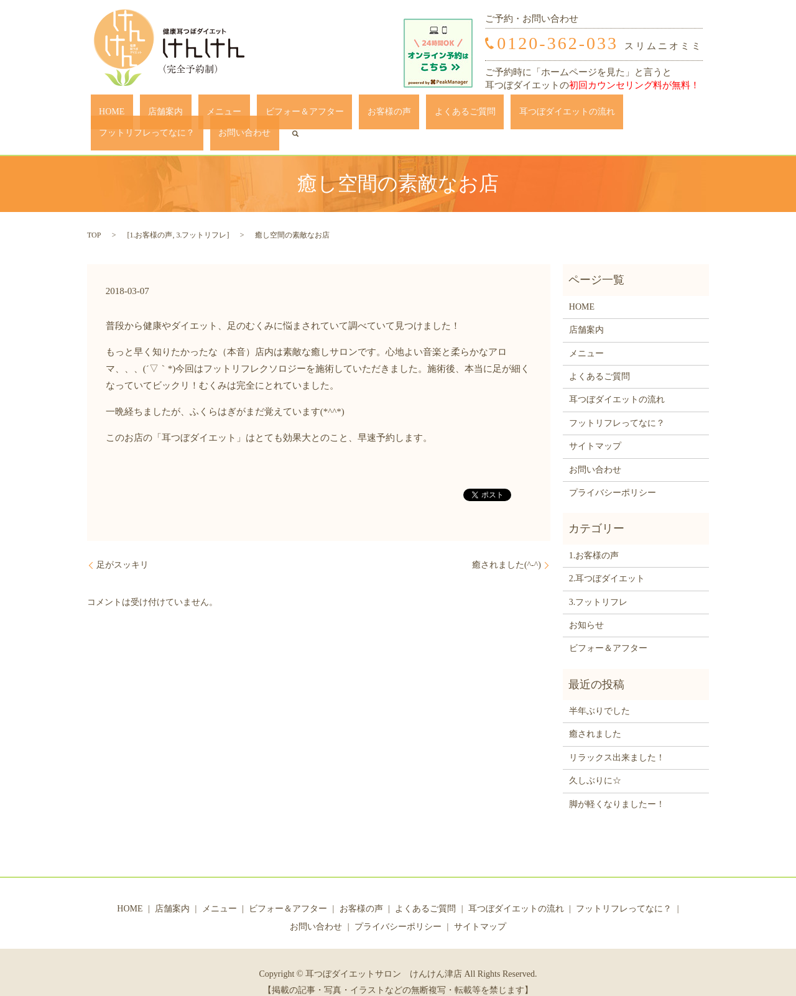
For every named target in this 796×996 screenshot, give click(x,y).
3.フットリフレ (201, 215)
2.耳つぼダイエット (607, 559)
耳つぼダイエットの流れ (464, 114)
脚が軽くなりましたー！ (617, 785)
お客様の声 (319, 114)
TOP (94, 215)
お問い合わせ (648, 114)
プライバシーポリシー (612, 473)
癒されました (595, 715)
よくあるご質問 (378, 114)
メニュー (188, 114)
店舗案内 (146, 114)
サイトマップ (595, 426)
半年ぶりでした (599, 691)
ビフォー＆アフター (252, 114)
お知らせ (586, 606)
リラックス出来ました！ (617, 738)
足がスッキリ (122, 546)
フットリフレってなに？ (567, 114)
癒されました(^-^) (506, 546)
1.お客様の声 (150, 215)
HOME (109, 114)
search (690, 114)
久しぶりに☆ (595, 762)
